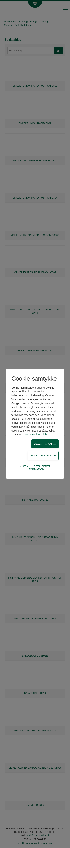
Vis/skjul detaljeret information (35, 468)
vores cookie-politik (36, 434)
